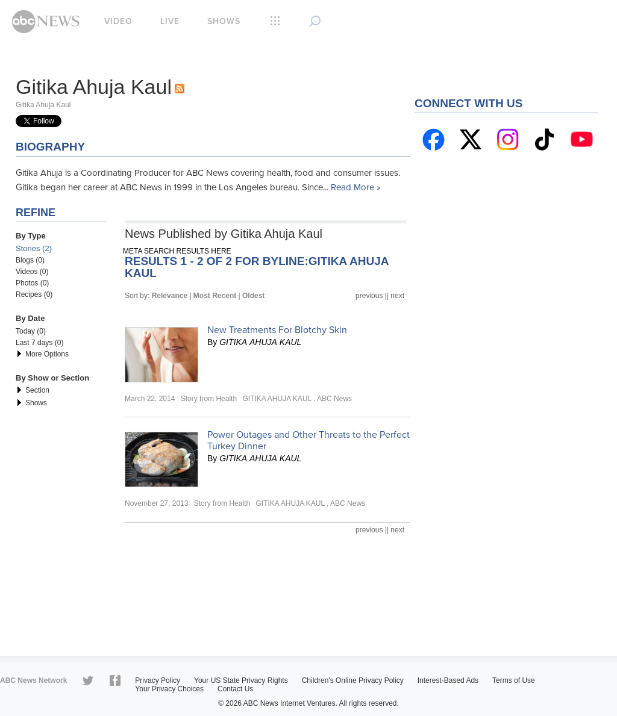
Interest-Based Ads (448, 680)
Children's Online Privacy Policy (353, 680)
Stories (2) (34, 248)
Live (170, 21)
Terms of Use (513, 680)
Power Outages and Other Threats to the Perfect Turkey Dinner (308, 440)
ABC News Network (33, 680)
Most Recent (214, 295)
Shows (223, 21)
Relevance (169, 295)
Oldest (253, 295)
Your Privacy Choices (169, 689)
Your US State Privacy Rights (241, 680)
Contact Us (235, 689)
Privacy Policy (157, 680)
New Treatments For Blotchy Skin (277, 330)
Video (118, 21)
